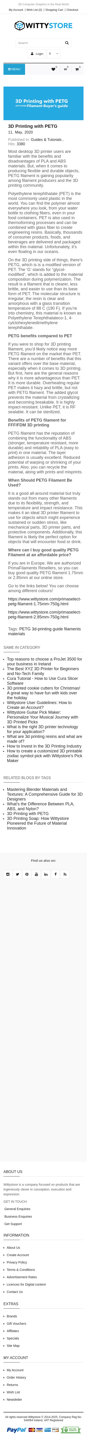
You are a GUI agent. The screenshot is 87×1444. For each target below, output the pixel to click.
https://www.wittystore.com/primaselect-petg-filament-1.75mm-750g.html (44, 601)
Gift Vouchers (16, 1323)
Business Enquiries (17, 1216)
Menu (14, 69)
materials (16, 634)
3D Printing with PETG (28, 813)
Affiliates (13, 1331)
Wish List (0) (34, 10)
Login (37, 53)
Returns (12, 1385)
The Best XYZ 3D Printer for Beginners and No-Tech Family (43, 671)
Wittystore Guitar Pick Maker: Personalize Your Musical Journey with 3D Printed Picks (42, 717)
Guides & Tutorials (46, 139)
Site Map (13, 1346)
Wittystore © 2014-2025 (42, 1417)
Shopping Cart (54, 10)
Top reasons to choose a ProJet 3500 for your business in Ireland (44, 661)
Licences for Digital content (26, 1284)
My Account (16, 10)
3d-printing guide (47, 629)
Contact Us (15, 1292)
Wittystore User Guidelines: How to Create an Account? (39, 705)
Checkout (72, 10)
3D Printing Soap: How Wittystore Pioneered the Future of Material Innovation (38, 823)
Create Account (18, 1255)
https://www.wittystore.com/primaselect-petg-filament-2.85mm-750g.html (44, 614)
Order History (16, 1377)
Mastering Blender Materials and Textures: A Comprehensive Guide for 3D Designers (45, 794)
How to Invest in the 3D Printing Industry (44, 746)
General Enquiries (16, 1209)
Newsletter (14, 1399)
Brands (12, 1316)
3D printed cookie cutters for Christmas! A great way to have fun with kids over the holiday (43, 693)
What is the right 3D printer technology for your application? (42, 729)
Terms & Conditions (21, 1270)
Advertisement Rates (22, 1277)
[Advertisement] (43, 1022)
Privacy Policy (17, 1262)
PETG (25, 629)
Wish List (13, 1392)
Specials (13, 1338)
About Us (13, 1247)
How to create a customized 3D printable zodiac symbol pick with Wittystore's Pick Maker (44, 756)
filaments (72, 629)
